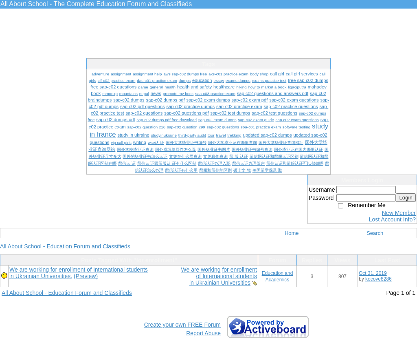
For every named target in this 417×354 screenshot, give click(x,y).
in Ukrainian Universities (219, 282)
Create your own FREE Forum (182, 324)
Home (292, 233)
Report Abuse (203, 333)
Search (375, 233)
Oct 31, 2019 (373, 273)
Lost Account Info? (392, 219)
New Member (399, 213)
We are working (201, 269)
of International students (226, 276)
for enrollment (239, 269)
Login (406, 198)
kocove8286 (378, 279)
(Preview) (86, 276)
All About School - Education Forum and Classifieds (65, 246)
